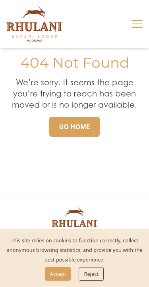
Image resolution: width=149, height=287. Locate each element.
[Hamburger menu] (137, 24)
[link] (34, 24)
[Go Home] (74, 127)
